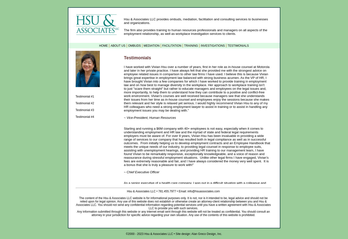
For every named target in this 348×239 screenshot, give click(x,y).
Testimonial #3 (85, 110)
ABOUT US (118, 45)
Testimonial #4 (85, 117)
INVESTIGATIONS (213, 45)
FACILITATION (171, 45)
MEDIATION (152, 45)
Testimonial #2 (85, 103)
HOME (103, 45)
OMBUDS (134, 45)
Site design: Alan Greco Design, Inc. (198, 234)
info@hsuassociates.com (203, 191)
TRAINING (191, 45)
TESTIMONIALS (238, 45)
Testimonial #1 (85, 96)
